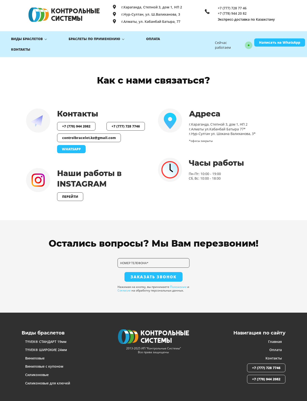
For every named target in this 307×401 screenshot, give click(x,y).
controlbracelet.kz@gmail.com (89, 136)
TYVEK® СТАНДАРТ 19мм (45, 339)
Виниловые (35, 356)
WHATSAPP (71, 147)
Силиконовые (37, 373)
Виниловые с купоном (44, 364)
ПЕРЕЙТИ (70, 194)
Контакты (274, 356)
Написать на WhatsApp (279, 41)
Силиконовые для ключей (47, 381)
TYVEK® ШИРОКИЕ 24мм (46, 348)
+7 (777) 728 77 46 (232, 8)
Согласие (124, 288)
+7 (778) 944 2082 (76, 124)
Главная (275, 339)
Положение (178, 285)
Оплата (275, 348)
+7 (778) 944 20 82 (232, 13)
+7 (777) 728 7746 (126, 124)
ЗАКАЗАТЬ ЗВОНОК (153, 275)
